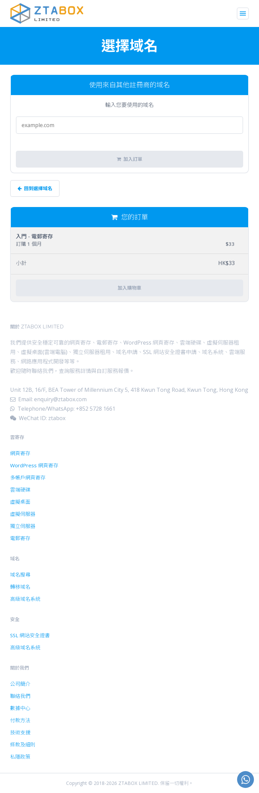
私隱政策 (20, 756)
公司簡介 (20, 683)
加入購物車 (129, 288)
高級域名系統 (25, 598)
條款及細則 (22, 744)
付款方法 (20, 720)
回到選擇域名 (35, 188)
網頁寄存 (20, 453)
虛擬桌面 (20, 501)
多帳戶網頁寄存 (28, 477)
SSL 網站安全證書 (30, 635)
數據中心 (20, 708)
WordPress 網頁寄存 (34, 465)
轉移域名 (20, 586)
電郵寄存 (20, 538)
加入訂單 (129, 159)
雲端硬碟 (20, 489)
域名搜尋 (20, 574)
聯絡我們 (20, 696)
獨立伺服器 (22, 526)
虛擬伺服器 (22, 513)
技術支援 (20, 732)
